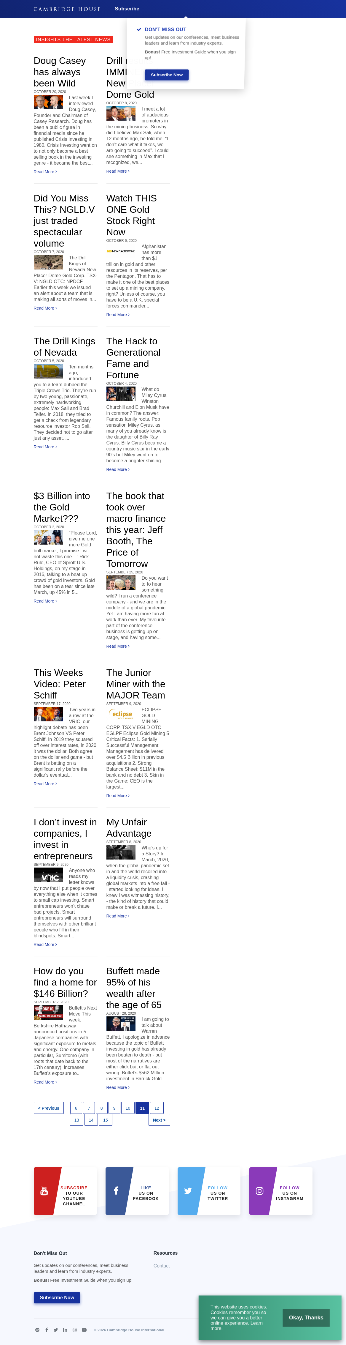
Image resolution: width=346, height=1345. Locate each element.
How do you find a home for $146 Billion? (65, 982)
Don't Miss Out (86, 1268)
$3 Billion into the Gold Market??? (62, 507)
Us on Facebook (146, 1193)
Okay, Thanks (298, 1322)
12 (156, 1108)
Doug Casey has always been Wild (60, 72)
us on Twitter (218, 1193)
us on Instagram (290, 1193)
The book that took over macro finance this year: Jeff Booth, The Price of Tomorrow (136, 530)
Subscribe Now (57, 1297)
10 (128, 1108)
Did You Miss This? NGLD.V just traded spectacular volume (64, 221)
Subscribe (127, 9)
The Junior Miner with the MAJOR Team (135, 684)
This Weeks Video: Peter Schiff (60, 684)
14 (91, 1120)
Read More (45, 171)
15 (105, 1120)
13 (76, 1120)
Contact (162, 1265)
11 (142, 1108)
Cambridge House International (135, 1330)
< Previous (48, 1108)
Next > (159, 1120)
